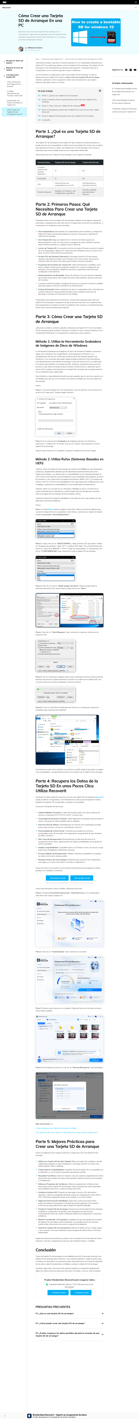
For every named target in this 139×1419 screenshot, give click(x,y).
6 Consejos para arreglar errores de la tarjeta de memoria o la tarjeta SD (124, 91)
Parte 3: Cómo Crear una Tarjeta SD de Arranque (63, 106)
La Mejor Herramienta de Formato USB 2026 (14, 93)
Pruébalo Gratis (58, 1292)
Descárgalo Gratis (58, 878)
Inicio (37, 59)
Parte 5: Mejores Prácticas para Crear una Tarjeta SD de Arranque (68, 116)
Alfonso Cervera (35, 48)
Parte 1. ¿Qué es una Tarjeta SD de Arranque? (60, 95)
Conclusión (46, 120)
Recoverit (99, 797)
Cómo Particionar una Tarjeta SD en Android (14, 84)
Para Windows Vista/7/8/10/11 (57, 883)
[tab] (14, 61)
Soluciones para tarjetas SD (52, 59)
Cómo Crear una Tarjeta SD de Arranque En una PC (15, 112)
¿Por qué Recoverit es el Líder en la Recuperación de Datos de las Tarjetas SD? (67, 1132)
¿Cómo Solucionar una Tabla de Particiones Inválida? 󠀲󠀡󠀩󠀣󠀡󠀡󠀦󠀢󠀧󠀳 (56, 1128)
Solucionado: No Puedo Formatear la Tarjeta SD (14, 102)
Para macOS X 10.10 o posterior (82, 883)
